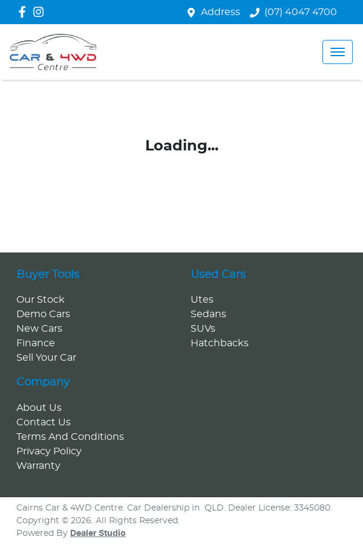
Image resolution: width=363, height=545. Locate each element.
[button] (337, 52)
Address (220, 12)
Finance (35, 343)
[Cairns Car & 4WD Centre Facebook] (24, 12)
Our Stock (40, 300)
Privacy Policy (49, 451)
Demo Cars (43, 314)
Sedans (208, 314)
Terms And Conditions (70, 437)
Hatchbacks (220, 343)
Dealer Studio (98, 533)
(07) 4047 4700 (300, 12)
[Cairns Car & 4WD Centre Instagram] (41, 12)
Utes (202, 300)
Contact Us (43, 422)
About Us (39, 408)
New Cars (39, 329)
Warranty (38, 466)
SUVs (203, 329)
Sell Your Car (46, 358)
